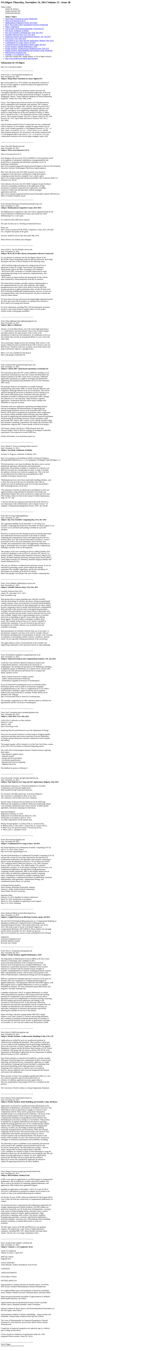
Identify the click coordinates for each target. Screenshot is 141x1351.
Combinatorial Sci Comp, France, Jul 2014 (20, 42)
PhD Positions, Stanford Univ (15, 52)
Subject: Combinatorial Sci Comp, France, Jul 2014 (20, 843)
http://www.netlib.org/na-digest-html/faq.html (21, 58)
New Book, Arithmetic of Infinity (17, 31)
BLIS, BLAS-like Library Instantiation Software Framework (26, 25)
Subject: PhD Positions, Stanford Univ (15, 1175)
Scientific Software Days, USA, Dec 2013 (20, 35)
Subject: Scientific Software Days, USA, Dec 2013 (19, 587)
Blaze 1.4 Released (12, 27)
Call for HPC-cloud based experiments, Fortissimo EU (24, 29)
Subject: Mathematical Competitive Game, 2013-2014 (21, 208)
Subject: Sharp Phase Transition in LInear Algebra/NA (21, 79)
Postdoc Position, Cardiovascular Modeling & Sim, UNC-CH (27, 48)
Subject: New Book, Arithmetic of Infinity (16, 450)
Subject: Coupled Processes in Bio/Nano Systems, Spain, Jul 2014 (25, 917)
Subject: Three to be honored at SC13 (15, 150)
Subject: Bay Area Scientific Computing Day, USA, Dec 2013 (23, 520)
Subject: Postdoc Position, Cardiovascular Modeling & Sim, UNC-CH (27, 1036)
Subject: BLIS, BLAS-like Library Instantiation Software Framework (27, 253)
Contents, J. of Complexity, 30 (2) (17, 54)
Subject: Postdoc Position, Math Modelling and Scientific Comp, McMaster (29, 1102)
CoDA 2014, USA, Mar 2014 (15, 39)
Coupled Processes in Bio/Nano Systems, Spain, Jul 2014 (25, 44)
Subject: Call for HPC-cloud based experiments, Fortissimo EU (24, 369)
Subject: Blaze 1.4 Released (11, 325)
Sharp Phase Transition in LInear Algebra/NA (21, 19)
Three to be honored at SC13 (15, 21)
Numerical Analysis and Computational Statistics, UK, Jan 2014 (28, 37)
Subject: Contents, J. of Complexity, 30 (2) (17, 1247)
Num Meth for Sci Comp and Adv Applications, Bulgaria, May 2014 (29, 41)
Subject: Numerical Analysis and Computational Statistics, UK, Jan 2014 (28, 659)
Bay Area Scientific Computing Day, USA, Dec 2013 (24, 33)
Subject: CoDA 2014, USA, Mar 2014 (15, 716)
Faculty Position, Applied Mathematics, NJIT (21, 46)
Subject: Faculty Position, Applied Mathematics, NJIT (21, 955)
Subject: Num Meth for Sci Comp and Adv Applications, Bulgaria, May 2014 (29, 782)
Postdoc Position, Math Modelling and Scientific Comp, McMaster (29, 50)
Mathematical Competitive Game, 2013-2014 (21, 23)
